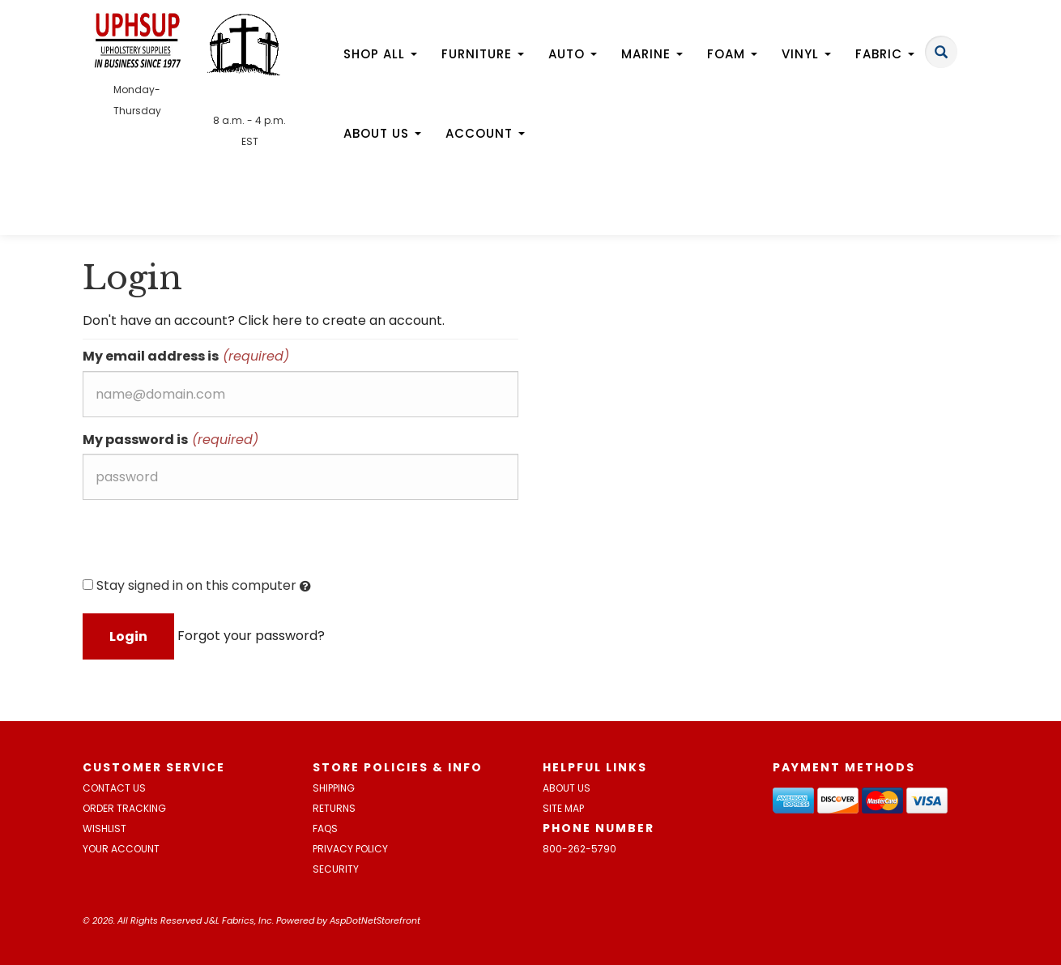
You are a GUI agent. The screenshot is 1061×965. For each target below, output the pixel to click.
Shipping (334, 788)
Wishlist (104, 828)
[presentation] (206, 543)
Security (336, 869)
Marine (652, 53)
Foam (732, 53)
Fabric (884, 53)
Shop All (380, 53)
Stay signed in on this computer (197, 586)
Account (485, 133)
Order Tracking (124, 808)
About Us (382, 133)
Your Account (121, 849)
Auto (572, 53)
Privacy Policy (350, 849)
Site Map (563, 808)
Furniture (482, 53)
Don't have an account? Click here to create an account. (264, 320)
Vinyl (806, 53)
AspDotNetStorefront (375, 920)
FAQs (325, 828)
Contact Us (114, 788)
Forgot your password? (251, 635)
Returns (334, 808)
